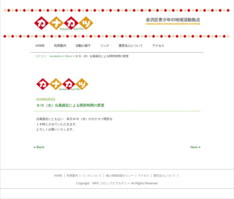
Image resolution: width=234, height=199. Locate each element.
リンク (104, 45)
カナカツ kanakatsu (49, 56)
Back (40, 147)
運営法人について (131, 45)
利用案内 (60, 45)
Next (194, 147)
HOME (40, 45)
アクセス (158, 45)
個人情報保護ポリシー (120, 175)
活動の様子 (83, 45)
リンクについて (92, 175)
